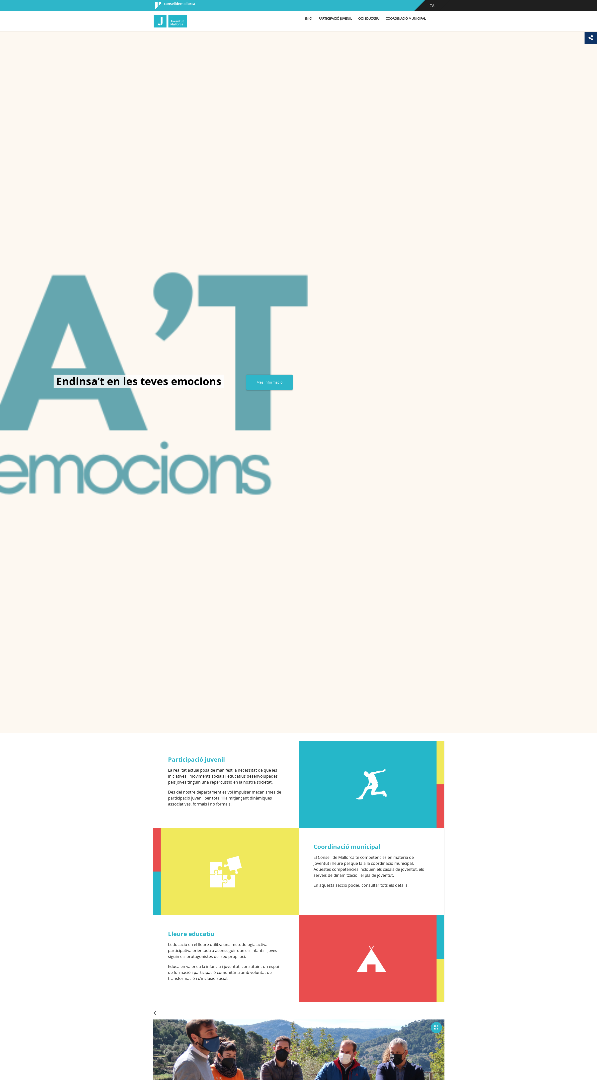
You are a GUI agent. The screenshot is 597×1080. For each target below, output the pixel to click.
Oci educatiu (368, 18)
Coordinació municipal (406, 18)
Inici (308, 18)
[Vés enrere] (155, 1013)
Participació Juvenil (335, 18)
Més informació (269, 382)
